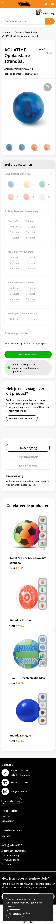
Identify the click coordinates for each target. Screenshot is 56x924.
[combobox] (23, 21)
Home (4, 32)
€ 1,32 (16, 740)
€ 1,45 (16, 568)
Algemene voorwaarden (13, 850)
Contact (5, 835)
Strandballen (31, 32)
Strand (18, 32)
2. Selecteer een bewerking (21, 211)
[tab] (28, 448)
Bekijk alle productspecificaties (21, 73)
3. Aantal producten (16, 333)
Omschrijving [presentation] (28, 448)
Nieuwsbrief (7, 820)
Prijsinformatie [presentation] (27, 457)
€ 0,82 (16, 625)
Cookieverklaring (10, 855)
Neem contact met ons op (22, 418)
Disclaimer (6, 864)
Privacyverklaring (10, 859)
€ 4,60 (16, 683)
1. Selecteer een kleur (17, 173)
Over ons (5, 816)
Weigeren (27, 913)
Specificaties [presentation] (28, 466)
